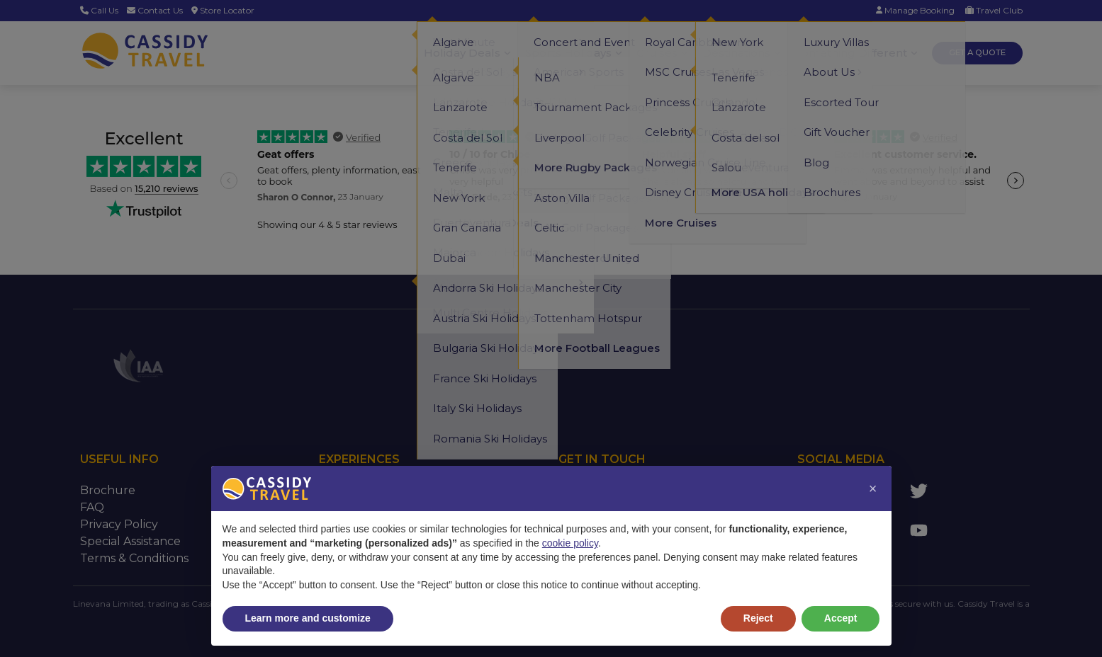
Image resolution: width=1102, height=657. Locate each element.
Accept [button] (841, 618)
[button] (873, 488)
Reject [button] (758, 618)
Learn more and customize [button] (308, 618)
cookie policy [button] (570, 543)
